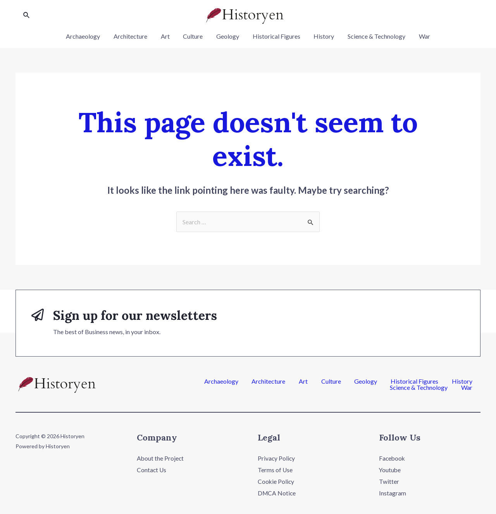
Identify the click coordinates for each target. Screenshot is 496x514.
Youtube (390, 469)
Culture (194, 36)
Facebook (392, 458)
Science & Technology (373, 36)
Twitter (389, 481)
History (322, 36)
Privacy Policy (277, 458)
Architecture (133, 36)
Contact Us (152, 469)
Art (167, 36)
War (420, 36)
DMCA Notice (277, 492)
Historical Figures (275, 36)
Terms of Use (275, 469)
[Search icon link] (26, 15)
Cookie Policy (276, 481)
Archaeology (87, 36)
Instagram (392, 492)
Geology (227, 36)
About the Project (160, 458)
